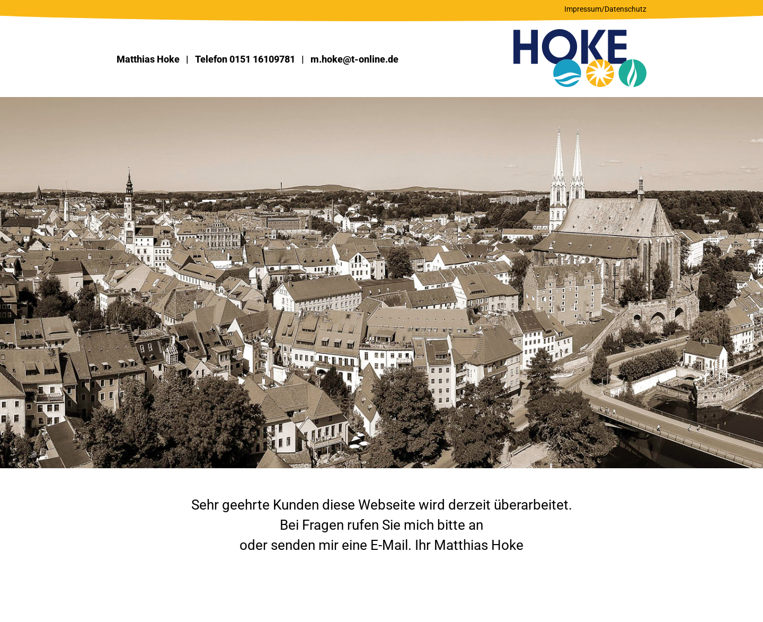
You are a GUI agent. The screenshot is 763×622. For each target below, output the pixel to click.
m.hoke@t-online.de (354, 59)
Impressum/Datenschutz (605, 9)
